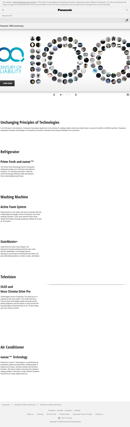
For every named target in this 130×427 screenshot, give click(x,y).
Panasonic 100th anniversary (25, 405)
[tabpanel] (65, 63)
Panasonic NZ (7, 16)
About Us (30, 414)
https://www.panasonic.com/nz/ (24, 2)
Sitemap (40, 414)
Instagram (68, 410)
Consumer (6, 405)
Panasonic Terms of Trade (82, 414)
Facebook (51, 410)
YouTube (60, 410)
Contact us (99, 414)
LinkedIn (77, 410)
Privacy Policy (65, 414)
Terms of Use (51, 414)
